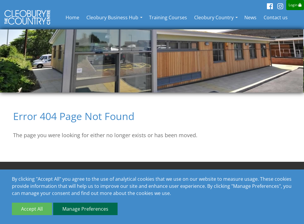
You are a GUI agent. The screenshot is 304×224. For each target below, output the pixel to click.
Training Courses (168, 17)
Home (72, 17)
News (250, 17)
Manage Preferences (85, 209)
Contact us (276, 17)
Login (295, 4)
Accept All (32, 209)
